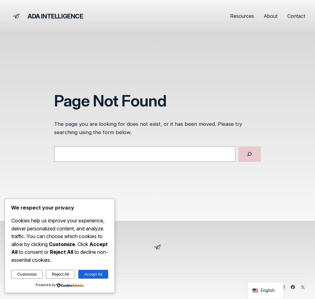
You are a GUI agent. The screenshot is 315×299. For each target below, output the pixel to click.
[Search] (249, 154)
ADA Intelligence (55, 16)
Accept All (93, 274)
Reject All (60, 274)
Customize (27, 274)
